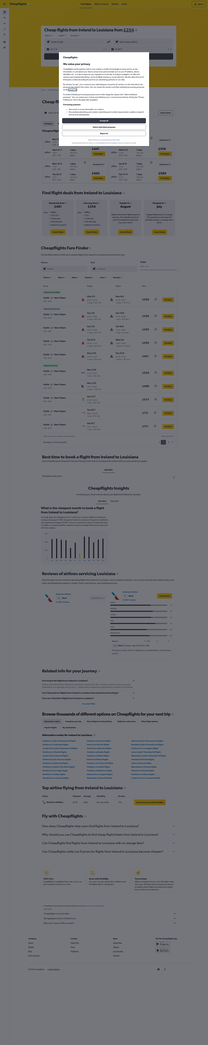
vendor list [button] (73, 90)
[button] (104, 120)
